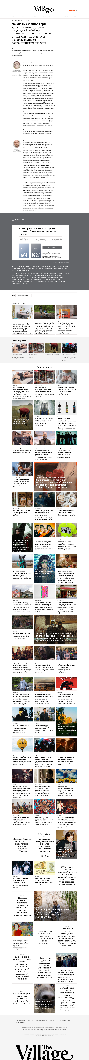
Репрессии (59, 692)
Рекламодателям (20, 1022)
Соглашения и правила (64, 1020)
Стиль (66, 16)
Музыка (36, 539)
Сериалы (37, 416)
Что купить (15, 447)
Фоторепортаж (39, 631)
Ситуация (59, 539)
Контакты (53, 1020)
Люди (23, 16)
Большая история (40, 475)
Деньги (14, 753)
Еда (57, 16)
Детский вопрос (18, 20)
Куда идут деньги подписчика (61, 262)
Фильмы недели (38, 508)
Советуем (59, 508)
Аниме (36, 569)
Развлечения (46, 16)
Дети (75, 16)
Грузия (58, 661)
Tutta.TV (19, 75)
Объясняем (15, 416)
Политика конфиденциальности (25, 1020)
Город (14, 16)
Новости (22, 836)
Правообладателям (41, 1020)
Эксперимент (38, 321)
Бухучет (59, 416)
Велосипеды (15, 692)
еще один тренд (61, 723)
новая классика (60, 447)
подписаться (52, 247)
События (15, 938)
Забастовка (15, 600)
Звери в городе (16, 569)
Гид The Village (16, 321)
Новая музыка (38, 600)
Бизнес (34, 16)
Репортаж (15, 385)
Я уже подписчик (18, 219)
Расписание (15, 723)
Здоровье (59, 385)
